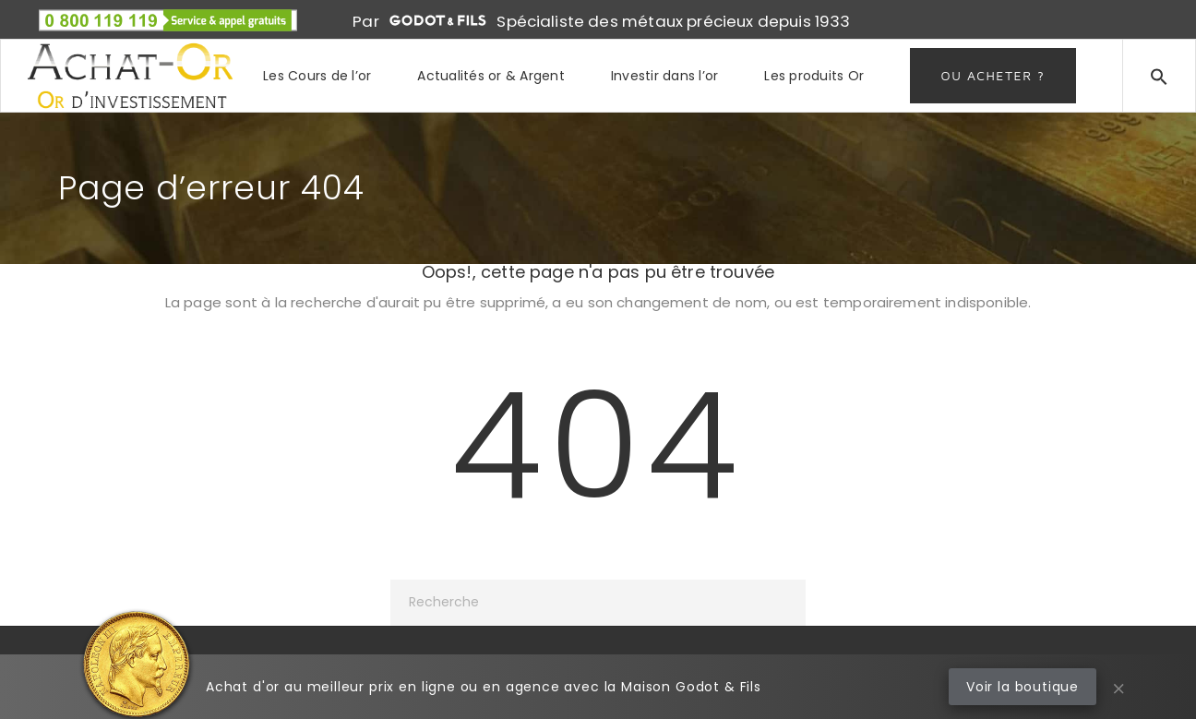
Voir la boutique (1022, 686)
